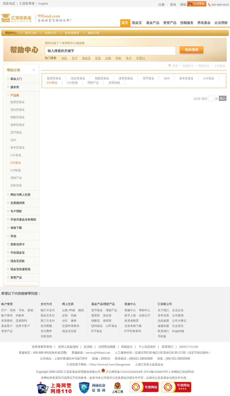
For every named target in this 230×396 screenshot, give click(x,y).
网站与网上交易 (20, 194)
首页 (175, 65)
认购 (108, 58)
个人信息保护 (147, 346)
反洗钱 (88, 346)
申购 (118, 58)
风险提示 (127, 346)
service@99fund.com (98, 352)
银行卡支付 (48, 310)
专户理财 (16, 211)
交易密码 (21, 320)
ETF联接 (15, 170)
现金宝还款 (17, 261)
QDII (13, 140)
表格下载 (16, 227)
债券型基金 (17, 124)
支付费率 (46, 331)
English (43, 3)
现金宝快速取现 (20, 269)
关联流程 (46, 336)
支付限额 (46, 326)
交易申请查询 (70, 326)
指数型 (95, 320)
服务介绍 (93, 33)
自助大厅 (50, 33)
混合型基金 (17, 109)
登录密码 (7, 320)
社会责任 (178, 326)
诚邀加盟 (163, 326)
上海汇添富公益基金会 (149, 364)
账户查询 (7, 315)
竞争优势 (163, 315)
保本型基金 (17, 147)
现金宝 (86, 58)
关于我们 (163, 310)
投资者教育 (72, 33)
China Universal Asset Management (109, 364)
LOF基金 (15, 155)
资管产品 (16, 277)
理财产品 (16, 177)
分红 (64, 58)
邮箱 (30, 310)
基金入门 (16, 78)
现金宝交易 (69, 331)
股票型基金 (17, 102)
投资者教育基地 (42, 346)
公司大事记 (179, 320)
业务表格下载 (133, 326)
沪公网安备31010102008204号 (124, 372)
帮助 (183, 4)
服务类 (14, 87)
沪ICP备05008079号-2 (157, 372)
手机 (21, 310)
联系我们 (163, 331)
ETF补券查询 (132, 331)
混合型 (107, 315)
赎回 (81, 310)
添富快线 (16, 185)
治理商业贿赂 (106, 346)
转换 (74, 315)
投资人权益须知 (68, 346)
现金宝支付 (48, 315)
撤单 (74, 320)
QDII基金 (97, 326)
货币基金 (16, 132)
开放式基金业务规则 (23, 219)
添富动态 (9, 3)
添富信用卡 (17, 244)
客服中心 (188, 65)
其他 (13, 236)
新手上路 (31, 33)
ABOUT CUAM (188, 346)
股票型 (95, 315)
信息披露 (163, 320)
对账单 (20, 315)
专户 (129, 58)
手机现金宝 (17, 252)
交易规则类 (17, 203)
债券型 (107, 320)
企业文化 (178, 310)
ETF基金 (15, 162)
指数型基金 (17, 117)
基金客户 (7, 326)
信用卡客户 (23, 326)
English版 (178, 331)
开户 (75, 58)
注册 (161, 4)
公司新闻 (178, 315)
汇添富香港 (27, 3)
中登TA (140, 58)
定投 (98, 58)
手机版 (162, 336)
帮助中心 (11, 33)
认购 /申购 (68, 310)
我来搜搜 (191, 50)
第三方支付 (48, 320)
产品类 (14, 95)
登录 (173, 4)
